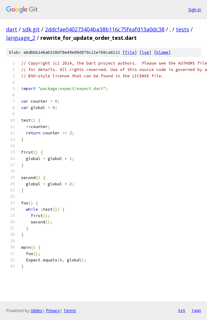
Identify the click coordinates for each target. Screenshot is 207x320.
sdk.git (31, 29)
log (145, 52)
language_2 (20, 37)
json (196, 310)
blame (162, 52)
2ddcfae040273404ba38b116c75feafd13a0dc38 (104, 29)
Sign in (194, 9)
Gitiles (36, 310)
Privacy (53, 310)
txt (181, 310)
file (130, 52)
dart (11, 29)
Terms (69, 310)
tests (182, 29)
